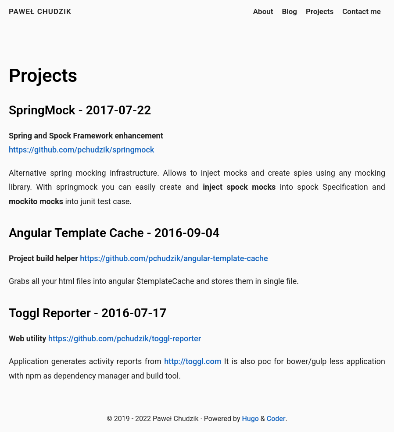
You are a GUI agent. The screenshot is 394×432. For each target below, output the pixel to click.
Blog (289, 11)
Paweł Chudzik (40, 11)
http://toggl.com (192, 361)
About (263, 11)
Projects (319, 11)
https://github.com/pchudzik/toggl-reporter (124, 338)
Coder (276, 418)
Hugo (250, 418)
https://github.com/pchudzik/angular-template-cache (174, 258)
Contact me (361, 11)
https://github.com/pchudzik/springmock (81, 149)
